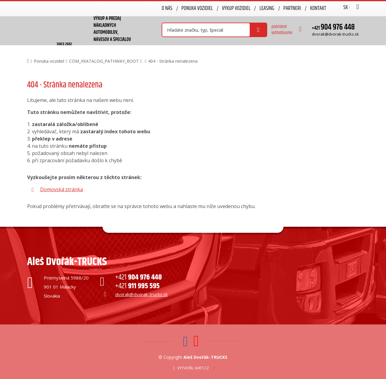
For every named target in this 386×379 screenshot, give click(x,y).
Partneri (292, 8)
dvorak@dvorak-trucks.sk (335, 34)
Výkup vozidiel (236, 8)
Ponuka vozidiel (197, 8)
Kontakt (318, 8)
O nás (167, 8)
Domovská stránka (61, 189)
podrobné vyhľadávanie (282, 30)
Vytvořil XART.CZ (193, 368)
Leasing (266, 8)
